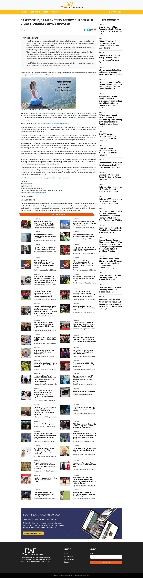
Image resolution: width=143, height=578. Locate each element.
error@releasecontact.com (54, 206)
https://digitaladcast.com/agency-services (56, 123)
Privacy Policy (68, 556)
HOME (24, 12)
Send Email (28, 186)
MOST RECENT (35, 12)
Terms (66, 553)
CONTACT (54, 12)
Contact (66, 562)
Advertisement (69, 559)
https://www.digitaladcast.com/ (37, 193)
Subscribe (106, 562)
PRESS (45, 12)
